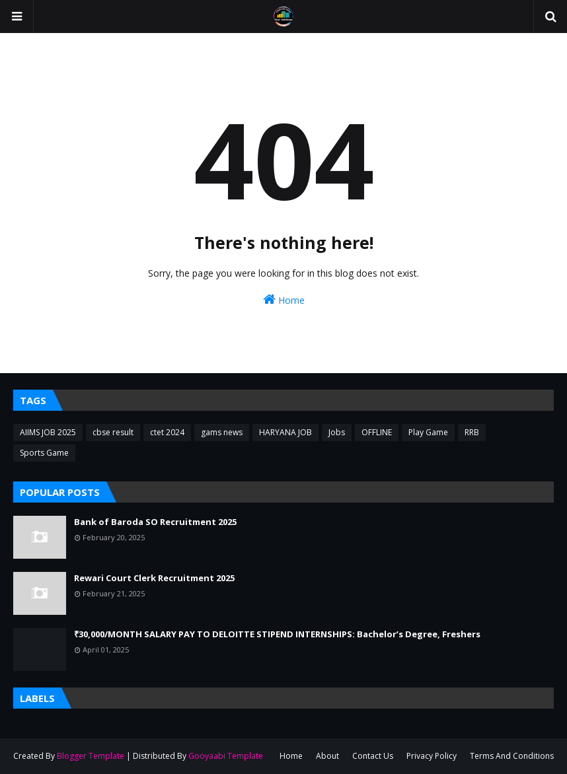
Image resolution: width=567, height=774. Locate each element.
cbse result (113, 432)
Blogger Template (90, 755)
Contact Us (372, 755)
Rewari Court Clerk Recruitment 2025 (154, 578)
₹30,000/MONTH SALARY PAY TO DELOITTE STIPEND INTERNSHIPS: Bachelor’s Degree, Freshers (277, 634)
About (327, 755)
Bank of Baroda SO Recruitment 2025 (155, 522)
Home (284, 299)
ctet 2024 (167, 432)
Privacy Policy (431, 755)
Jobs (336, 432)
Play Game (428, 432)
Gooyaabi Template (225, 755)
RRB (472, 432)
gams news (222, 432)
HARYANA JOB (285, 432)
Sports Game (44, 452)
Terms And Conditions (512, 755)
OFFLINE (376, 432)
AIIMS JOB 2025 (48, 432)
